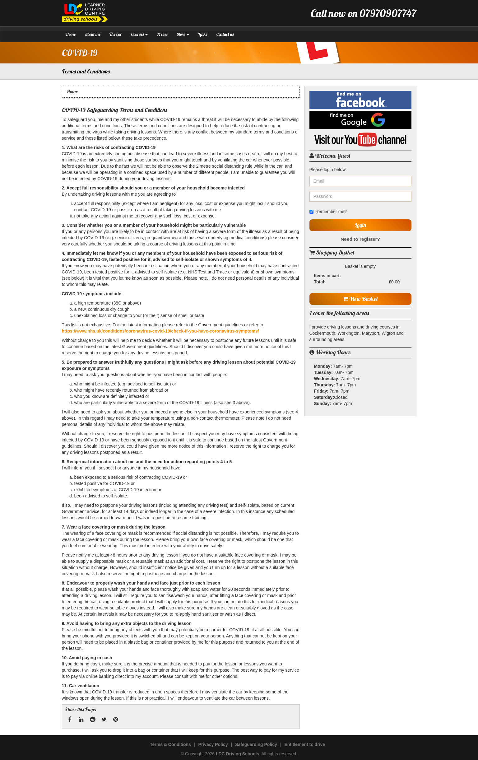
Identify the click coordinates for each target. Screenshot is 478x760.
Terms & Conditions (170, 744)
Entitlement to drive (304, 744)
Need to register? (360, 239)
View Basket (360, 298)
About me (92, 34)
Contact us (225, 34)
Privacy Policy (213, 744)
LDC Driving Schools (237, 753)
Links (202, 34)
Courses (139, 34)
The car (115, 34)
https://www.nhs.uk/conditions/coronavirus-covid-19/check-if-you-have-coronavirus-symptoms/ (160, 331)
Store (182, 34)
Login (360, 225)
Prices (162, 34)
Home (71, 34)
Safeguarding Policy (256, 744)
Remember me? (328, 211)
